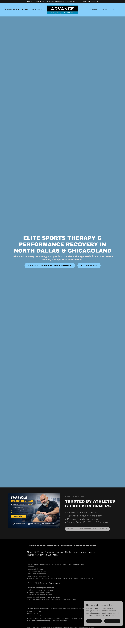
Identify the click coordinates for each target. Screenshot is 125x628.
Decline (94, 621)
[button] (37, 10)
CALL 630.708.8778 (89, 265)
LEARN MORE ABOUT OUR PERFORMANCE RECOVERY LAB (87, 529)
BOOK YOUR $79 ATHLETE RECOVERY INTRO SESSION (49, 265)
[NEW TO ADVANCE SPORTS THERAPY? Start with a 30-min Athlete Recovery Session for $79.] (62, 1)
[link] (62, 10)
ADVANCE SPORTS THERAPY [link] (16, 10)
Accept (112, 621)
